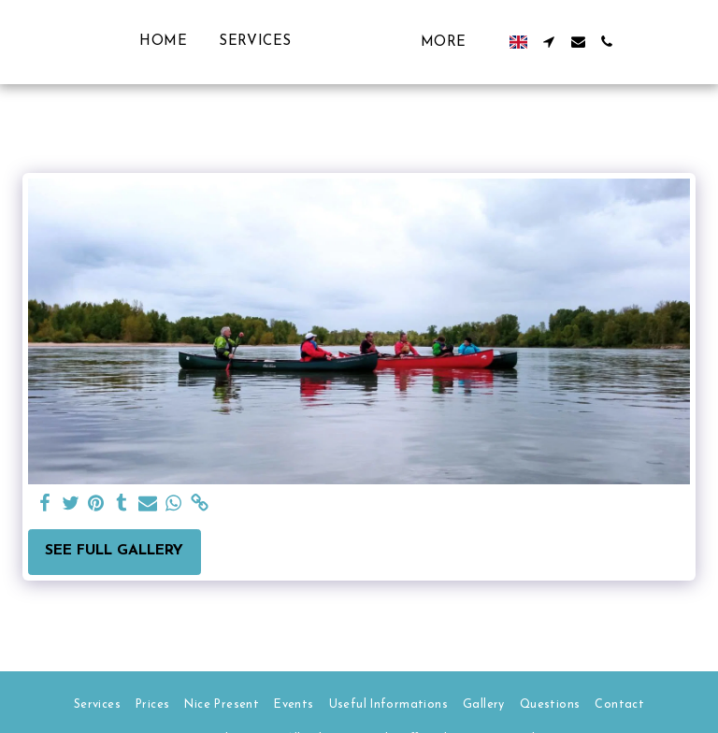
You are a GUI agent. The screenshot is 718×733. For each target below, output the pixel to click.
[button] (587, 42)
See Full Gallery (114, 550)
